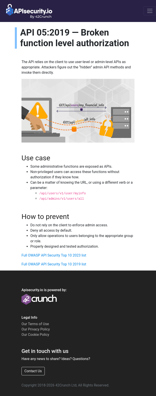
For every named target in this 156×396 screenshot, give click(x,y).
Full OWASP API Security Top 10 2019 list (53, 264)
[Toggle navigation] (150, 10)
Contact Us (33, 371)
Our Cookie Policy (35, 334)
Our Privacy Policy (35, 329)
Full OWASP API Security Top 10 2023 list (53, 255)
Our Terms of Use (35, 324)
